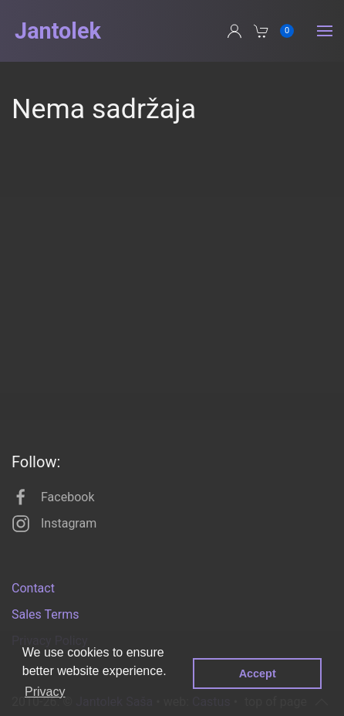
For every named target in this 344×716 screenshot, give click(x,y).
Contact (33, 588)
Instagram (54, 523)
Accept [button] (257, 673)
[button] (324, 31)
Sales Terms (45, 614)
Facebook (53, 497)
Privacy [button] (45, 691)
